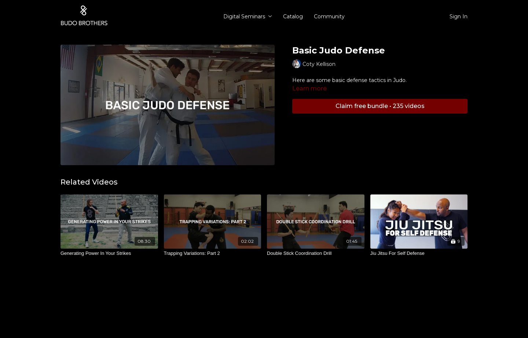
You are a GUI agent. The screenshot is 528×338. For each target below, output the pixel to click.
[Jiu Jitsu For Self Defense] (419, 253)
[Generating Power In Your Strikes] (109, 253)
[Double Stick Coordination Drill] (315, 253)
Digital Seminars (247, 16)
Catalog (293, 16)
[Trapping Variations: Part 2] (212, 253)
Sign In (458, 16)
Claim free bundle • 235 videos (380, 106)
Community (329, 16)
